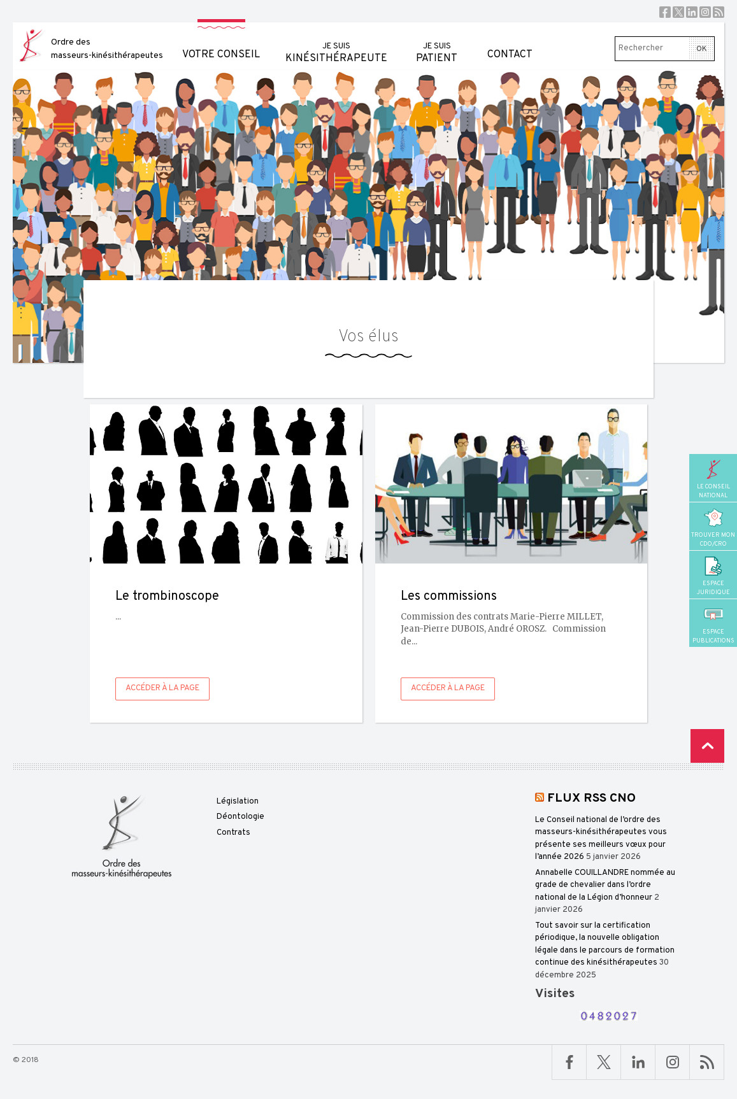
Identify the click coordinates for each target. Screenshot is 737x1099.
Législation (238, 802)
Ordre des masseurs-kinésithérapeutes (107, 49)
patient (437, 43)
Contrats (233, 833)
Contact (510, 41)
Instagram (705, 12)
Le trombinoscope (167, 596)
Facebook (665, 12)
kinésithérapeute (336, 43)
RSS (718, 12)
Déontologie (240, 817)
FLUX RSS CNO (591, 798)
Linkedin (692, 12)
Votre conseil (221, 41)
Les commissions (449, 596)
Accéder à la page (162, 688)
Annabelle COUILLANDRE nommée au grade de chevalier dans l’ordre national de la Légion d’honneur (605, 885)
